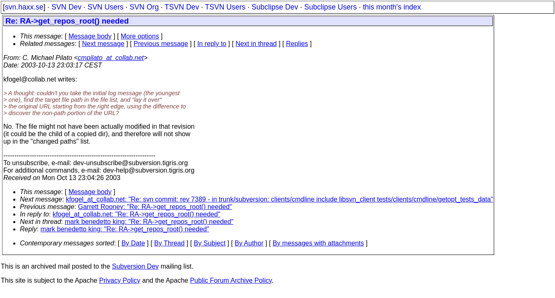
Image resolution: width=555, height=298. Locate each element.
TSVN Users (225, 7)
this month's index (392, 7)
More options (140, 36)
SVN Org (144, 7)
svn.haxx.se (24, 7)
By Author (249, 243)
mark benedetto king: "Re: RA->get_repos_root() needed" (149, 221)
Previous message (161, 43)
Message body (89, 36)
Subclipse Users (330, 7)
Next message (103, 43)
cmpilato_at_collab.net (111, 57)
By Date (133, 243)
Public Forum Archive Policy (230, 280)
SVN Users (105, 7)
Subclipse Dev (275, 7)
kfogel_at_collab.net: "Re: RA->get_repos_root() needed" (136, 214)
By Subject (209, 243)
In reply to (211, 43)
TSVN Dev (182, 7)
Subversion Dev (135, 266)
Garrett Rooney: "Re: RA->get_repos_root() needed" (155, 206)
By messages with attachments (318, 243)
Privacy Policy (119, 280)
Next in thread (256, 43)
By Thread (169, 243)
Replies (297, 43)
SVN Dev (66, 7)
